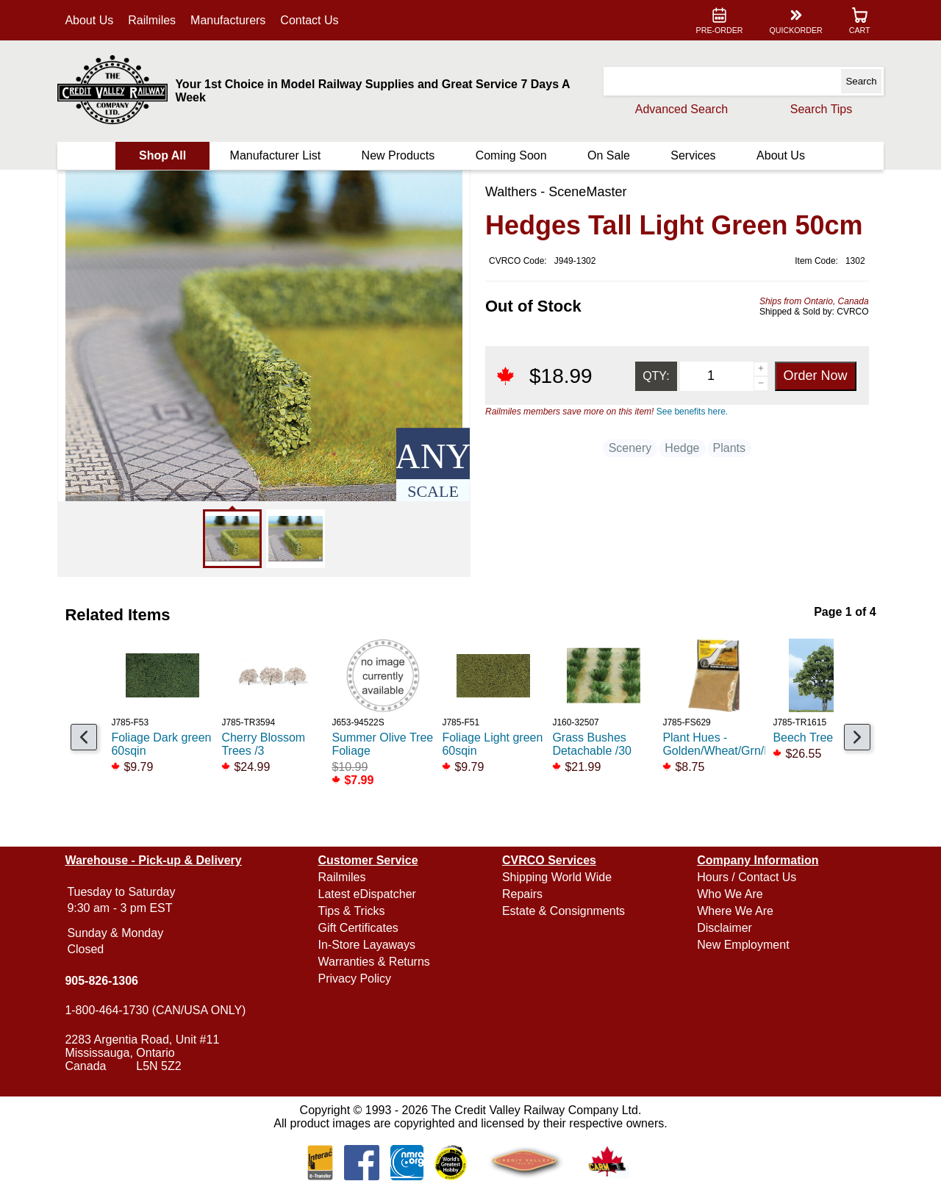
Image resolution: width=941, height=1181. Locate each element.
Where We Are (735, 911)
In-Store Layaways (367, 944)
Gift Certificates (358, 928)
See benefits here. (692, 411)
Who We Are (730, 894)
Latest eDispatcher (367, 894)
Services (692, 155)
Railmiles (152, 20)
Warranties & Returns (374, 961)
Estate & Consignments (563, 911)
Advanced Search (680, 109)
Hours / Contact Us (746, 877)
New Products (398, 155)
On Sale (608, 155)
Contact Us (310, 20)
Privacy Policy (355, 978)
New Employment (743, 944)
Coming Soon (511, 155)
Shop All (162, 155)
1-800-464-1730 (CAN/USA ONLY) (155, 1010)
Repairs (522, 894)
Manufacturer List (275, 155)
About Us (89, 20)
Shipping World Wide (557, 877)
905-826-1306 (102, 980)
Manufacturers (228, 20)
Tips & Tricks (351, 911)
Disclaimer (724, 928)
